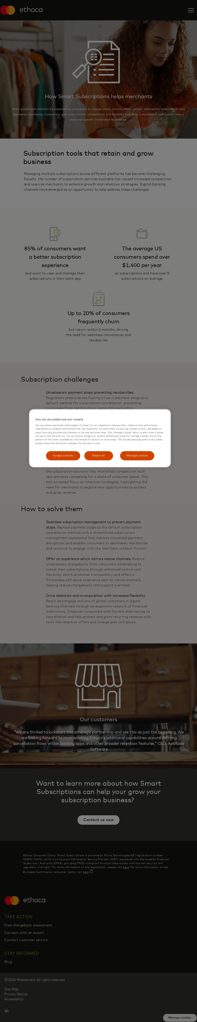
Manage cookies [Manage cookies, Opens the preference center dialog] (137, 455)
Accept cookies (63, 455)
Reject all (98, 455)
